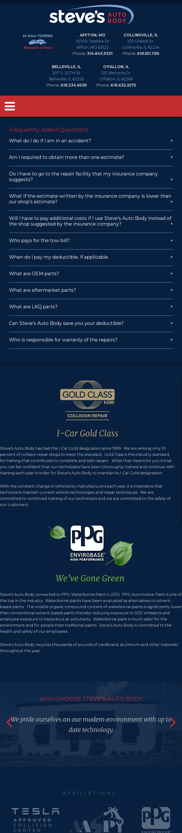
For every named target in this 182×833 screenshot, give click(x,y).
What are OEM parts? (91, 273)
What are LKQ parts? (91, 307)
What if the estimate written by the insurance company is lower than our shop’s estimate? (91, 199)
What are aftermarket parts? (91, 290)
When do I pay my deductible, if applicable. (91, 257)
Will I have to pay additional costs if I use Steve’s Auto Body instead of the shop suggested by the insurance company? (91, 221)
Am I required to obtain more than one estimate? (91, 157)
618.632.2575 (123, 85)
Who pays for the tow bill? (91, 240)
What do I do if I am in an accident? (91, 141)
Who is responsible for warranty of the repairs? (91, 340)
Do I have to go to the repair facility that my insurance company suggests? (91, 176)
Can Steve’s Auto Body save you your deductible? (91, 323)
